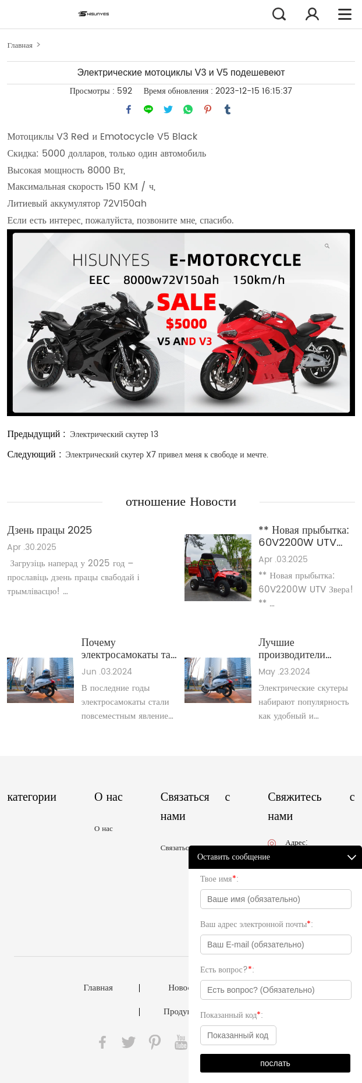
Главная (20, 46)
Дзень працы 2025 (49, 530)
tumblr (227, 109)
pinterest (208, 109)
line (148, 109)
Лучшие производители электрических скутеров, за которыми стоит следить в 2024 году (304, 649)
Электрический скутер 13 (114, 434)
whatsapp (188, 109)
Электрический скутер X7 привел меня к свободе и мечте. (167, 454)
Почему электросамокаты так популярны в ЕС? (128, 649)
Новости (184, 988)
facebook (128, 109)
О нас (103, 829)
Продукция (184, 1012)
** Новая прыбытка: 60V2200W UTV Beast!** (303, 536)
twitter (168, 109)
